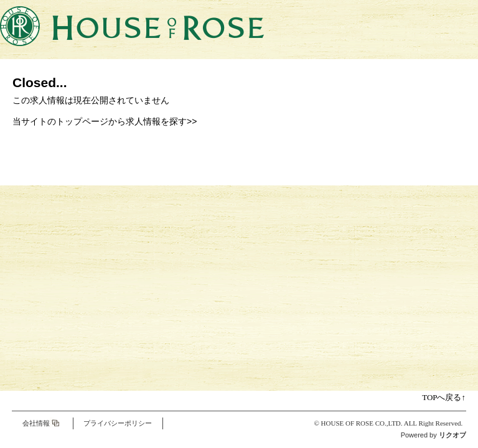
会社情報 (36, 423)
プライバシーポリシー (117, 423)
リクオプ (452, 435)
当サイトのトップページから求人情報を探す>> (104, 121)
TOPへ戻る (444, 397)
